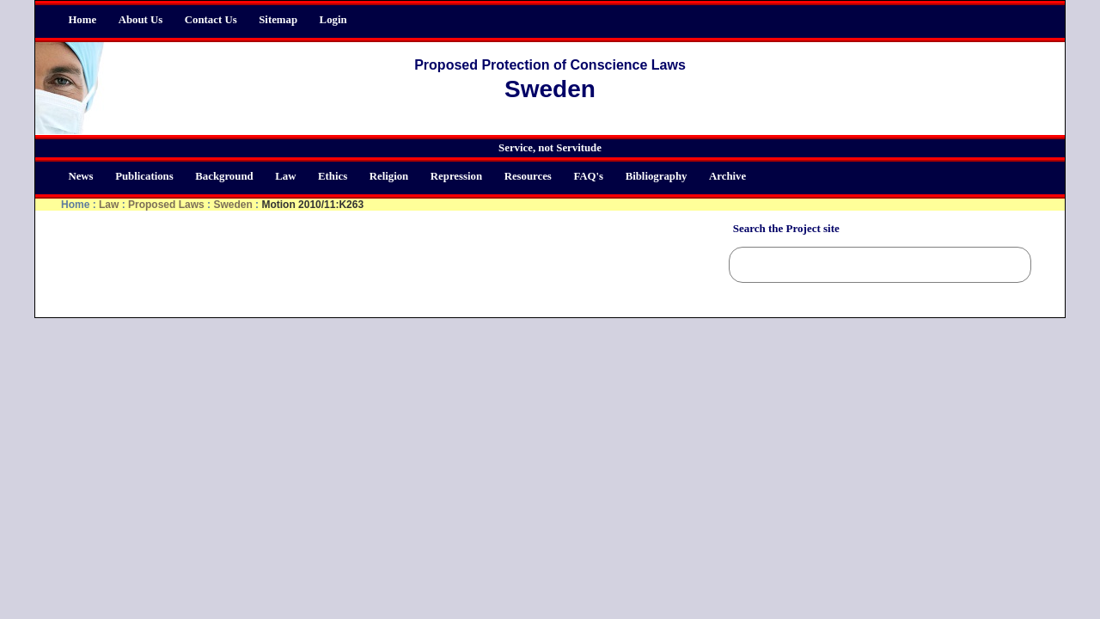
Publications (144, 176)
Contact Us (211, 20)
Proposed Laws (166, 205)
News (80, 176)
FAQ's (588, 176)
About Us (141, 20)
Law (285, 176)
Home (82, 20)
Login (333, 20)
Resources (528, 176)
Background (224, 176)
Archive (727, 176)
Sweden (232, 205)
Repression (456, 176)
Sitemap (278, 20)
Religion (389, 176)
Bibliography (657, 176)
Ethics (332, 176)
